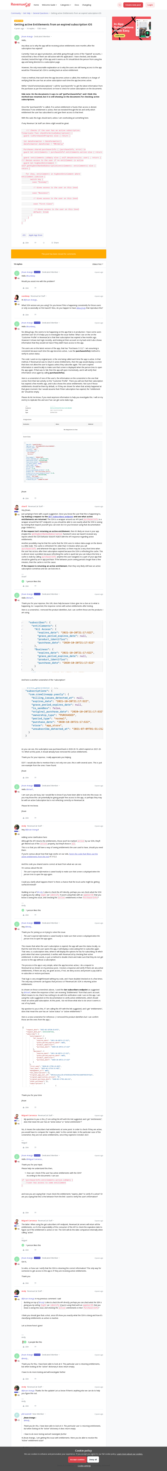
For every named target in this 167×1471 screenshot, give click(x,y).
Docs (77, 5)
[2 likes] (32, 1342)
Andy (24, 826)
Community (16, 13)
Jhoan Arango (27, 36)
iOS (24, 235)
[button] (133, 5)
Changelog (86, 5)
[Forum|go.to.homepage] (21, 5)
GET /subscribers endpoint (60, 516)
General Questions (40, 13)
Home (36, 5)
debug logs (81, 308)
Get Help (26, 13)
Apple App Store (35, 235)
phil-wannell (26, 1414)
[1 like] (31, 581)
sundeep (26, 296)
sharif (24, 506)
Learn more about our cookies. (130, 1454)
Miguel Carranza (29, 1115)
